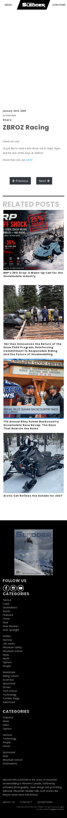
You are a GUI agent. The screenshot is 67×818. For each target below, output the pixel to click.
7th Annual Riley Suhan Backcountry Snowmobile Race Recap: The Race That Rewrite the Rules (31, 425)
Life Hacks (9, 643)
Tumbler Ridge (11, 698)
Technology (9, 694)
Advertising (45, 802)
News (6, 654)
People (7, 666)
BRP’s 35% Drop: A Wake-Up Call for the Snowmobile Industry (33, 274)
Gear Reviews (10, 626)
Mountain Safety (12, 647)
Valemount (9, 702)
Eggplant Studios (57, 809)
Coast (6, 603)
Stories (7, 687)
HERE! (29, 160)
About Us (9, 802)
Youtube (20, 588)
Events (6, 611)
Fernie (6, 618)
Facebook (6, 588)
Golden (7, 636)
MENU (8, 4)
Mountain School (12, 651)
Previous (20, 181)
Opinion (7, 662)
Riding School (10, 676)
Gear (5, 622)
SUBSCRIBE (59, 4)
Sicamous (8, 679)
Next (44, 181)
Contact (26, 802)
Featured (8, 615)
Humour (7, 639)
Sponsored (9, 683)
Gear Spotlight (11, 630)
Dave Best (11, 115)
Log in (62, 807)
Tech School (10, 691)
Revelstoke (9, 672)
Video (6, 725)
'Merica (7, 600)
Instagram (13, 588)
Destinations (10, 607)
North (6, 658)
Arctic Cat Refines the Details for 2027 (33, 496)
